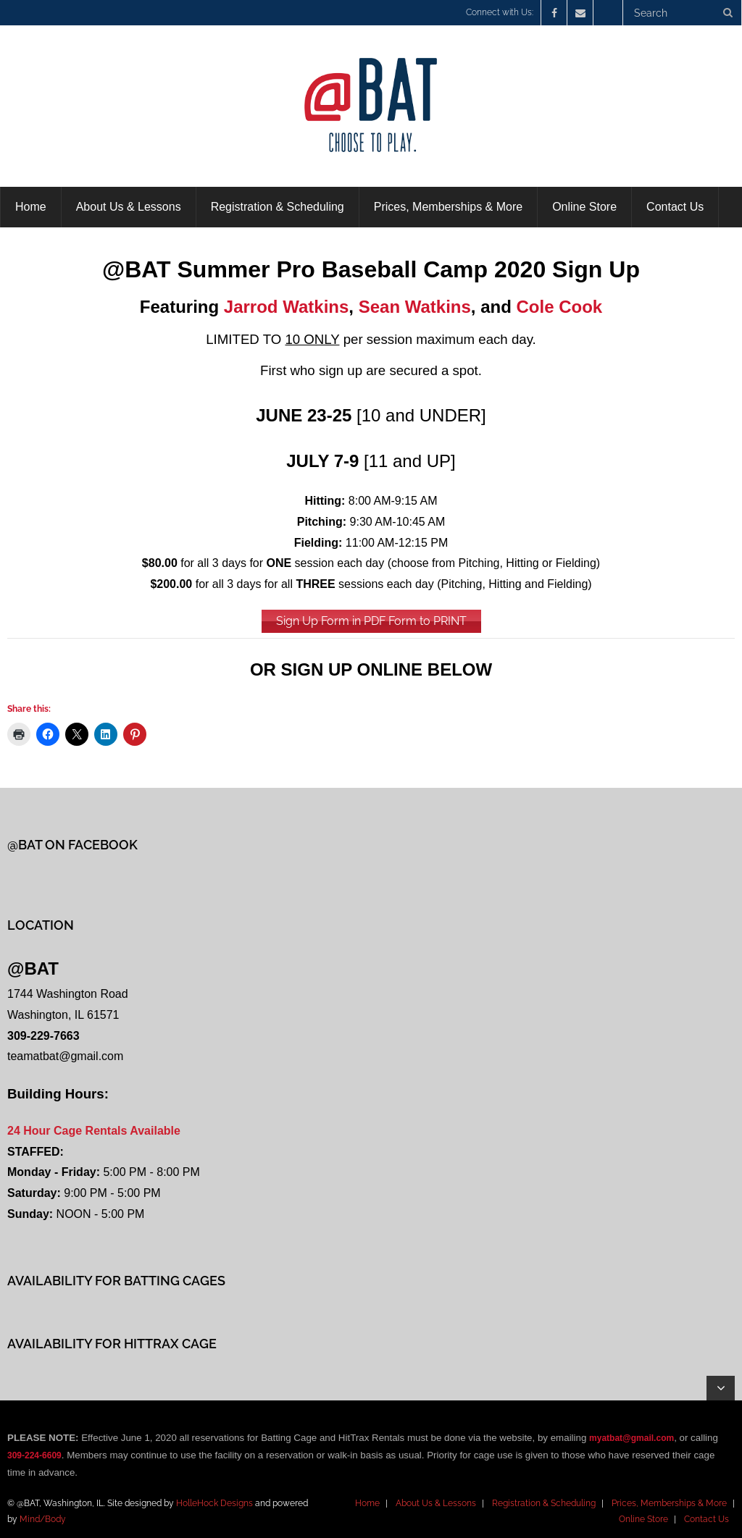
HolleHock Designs (214, 1503)
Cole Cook (560, 306)
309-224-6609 (34, 1455)
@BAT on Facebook (72, 844)
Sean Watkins (415, 306)
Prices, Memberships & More (669, 1503)
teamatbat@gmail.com (65, 1056)
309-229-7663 (43, 1036)
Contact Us (706, 1519)
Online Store (643, 1519)
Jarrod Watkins (286, 306)
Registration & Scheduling (544, 1503)
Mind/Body (43, 1519)
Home (367, 1503)
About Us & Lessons (436, 1503)
